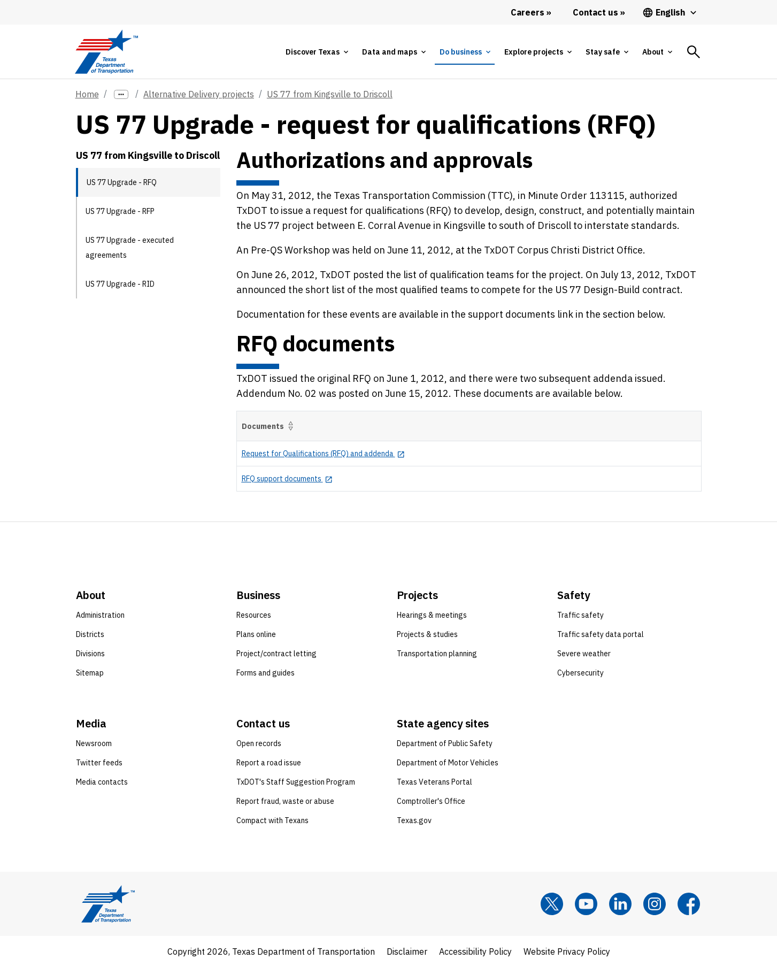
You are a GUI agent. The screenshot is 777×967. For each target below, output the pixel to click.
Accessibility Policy (475, 951)
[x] (552, 904)
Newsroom (94, 743)
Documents (269, 426)
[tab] (316, 52)
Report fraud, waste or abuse (285, 801)
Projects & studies (427, 634)
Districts (90, 634)
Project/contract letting (276, 653)
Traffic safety (580, 615)
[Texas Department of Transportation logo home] (106, 52)
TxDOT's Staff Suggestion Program (295, 782)
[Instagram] (654, 904)
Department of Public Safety (445, 743)
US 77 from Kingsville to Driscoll (330, 94)
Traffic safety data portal (600, 634)
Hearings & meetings (432, 615)
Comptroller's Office (431, 801)
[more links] (121, 94)
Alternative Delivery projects (198, 94)
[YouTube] (586, 904)
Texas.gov (414, 820)
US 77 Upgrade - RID (120, 284)
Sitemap (90, 673)
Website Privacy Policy (567, 951)
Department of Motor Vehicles (447, 763)
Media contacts (102, 782)
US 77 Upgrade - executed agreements (130, 247)
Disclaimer (407, 951)
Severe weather (584, 653)
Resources (253, 615)
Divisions (90, 653)
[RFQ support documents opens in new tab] (287, 479)
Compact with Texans (272, 820)
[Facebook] (689, 904)
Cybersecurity (580, 673)
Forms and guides (265, 673)
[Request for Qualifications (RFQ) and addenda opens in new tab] (323, 453)
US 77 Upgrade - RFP (120, 211)
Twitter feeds (99, 763)
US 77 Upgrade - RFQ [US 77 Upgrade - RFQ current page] (122, 182)
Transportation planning (437, 653)
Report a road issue (268, 763)
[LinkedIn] (620, 904)
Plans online (256, 634)
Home (87, 94)
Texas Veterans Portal (434, 782)
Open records (258, 743)
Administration (100, 615)
